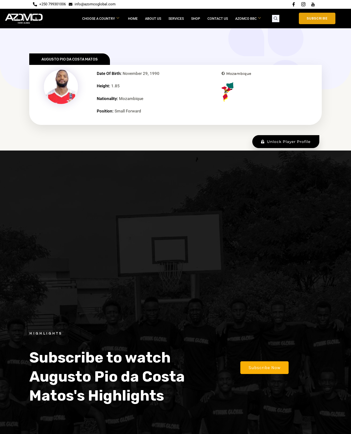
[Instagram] (303, 4)
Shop (195, 18)
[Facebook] (293, 4)
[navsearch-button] (275, 18)
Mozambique (238, 73)
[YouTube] (313, 4)
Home (133, 18)
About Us (153, 18)
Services (176, 18)
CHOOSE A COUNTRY (100, 18)
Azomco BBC (248, 18)
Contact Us (217, 18)
